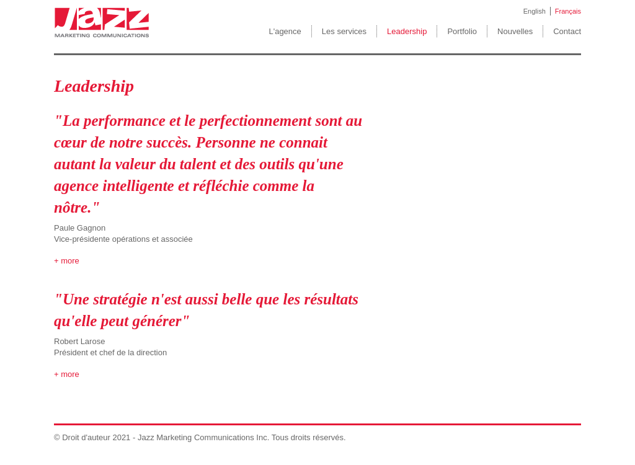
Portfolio (462, 31)
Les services (344, 31)
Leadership (407, 31)
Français (568, 11)
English (534, 11)
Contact (567, 31)
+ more (66, 260)
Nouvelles (515, 31)
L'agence (285, 31)
